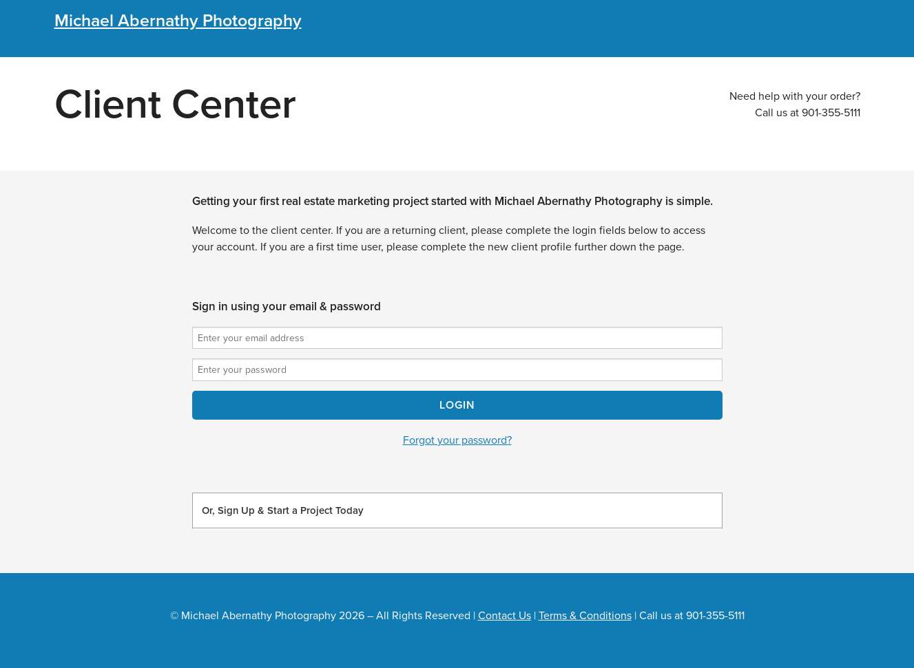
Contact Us (504, 616)
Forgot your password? (457, 440)
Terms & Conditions (585, 616)
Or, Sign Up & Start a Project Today (282, 510)
